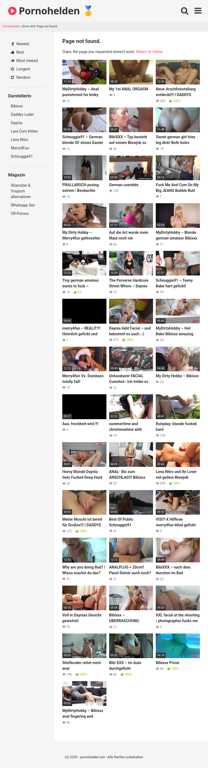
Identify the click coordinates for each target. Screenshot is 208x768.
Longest (20, 69)
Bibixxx (17, 106)
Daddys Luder (22, 114)
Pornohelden (11, 26)
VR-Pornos (20, 213)
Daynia (16, 123)
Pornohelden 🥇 (51, 10)
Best (17, 52)
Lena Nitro (19, 139)
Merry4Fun (20, 148)
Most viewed (24, 60)
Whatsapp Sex (23, 205)
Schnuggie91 (22, 156)
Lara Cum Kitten (24, 131)
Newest (20, 44)
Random (21, 77)
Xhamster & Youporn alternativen (21, 191)
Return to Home (149, 52)
